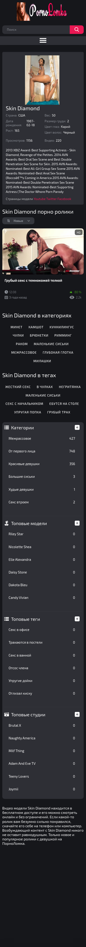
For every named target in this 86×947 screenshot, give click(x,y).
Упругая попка (27, 412)
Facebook (64, 199)
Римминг (63, 335)
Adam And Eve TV (42, 763)
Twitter (51, 199)
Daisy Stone (42, 572)
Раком (22, 344)
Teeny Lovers (42, 776)
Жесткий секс (18, 387)
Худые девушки (42, 489)
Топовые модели (29, 523)
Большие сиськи (42, 476)
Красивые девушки (42, 464)
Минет (16, 327)
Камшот (36, 327)
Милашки (42, 361)
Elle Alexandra (42, 559)
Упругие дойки (42, 680)
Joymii (42, 789)
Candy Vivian (42, 597)
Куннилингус (62, 327)
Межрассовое (42, 438)
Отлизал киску (42, 693)
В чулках (45, 387)
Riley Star (42, 534)
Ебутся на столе (64, 404)
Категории (22, 427)
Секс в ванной (42, 655)
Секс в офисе (42, 629)
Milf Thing (42, 751)
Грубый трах (58, 412)
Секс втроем (42, 502)
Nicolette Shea (42, 547)
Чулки (18, 335)
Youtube (40, 199)
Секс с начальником (24, 404)
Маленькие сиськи (51, 344)
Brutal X (42, 725)
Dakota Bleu (42, 585)
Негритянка (70, 387)
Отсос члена (42, 668)
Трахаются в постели (42, 642)
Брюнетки (39, 335)
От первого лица (42, 451)
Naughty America (42, 738)
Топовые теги (25, 619)
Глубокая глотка (58, 352)
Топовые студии (28, 714)
